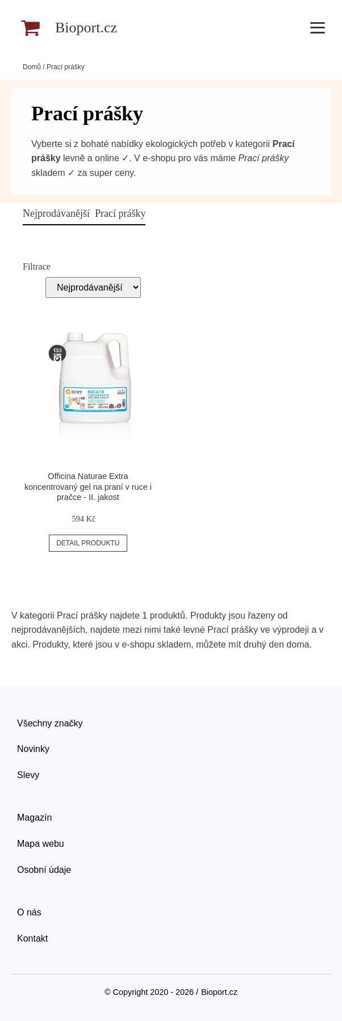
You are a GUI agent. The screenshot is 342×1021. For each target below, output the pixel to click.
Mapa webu (40, 843)
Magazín (34, 817)
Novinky (33, 749)
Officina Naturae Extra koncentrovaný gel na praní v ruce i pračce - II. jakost (88, 487)
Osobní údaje (44, 870)
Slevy (28, 775)
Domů (32, 67)
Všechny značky (50, 723)
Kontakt (32, 938)
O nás (29, 912)
